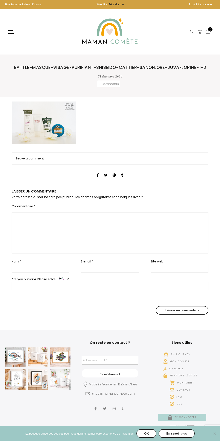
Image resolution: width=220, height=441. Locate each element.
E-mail (87, 261)
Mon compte (176, 361)
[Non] (214, 433)
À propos (173, 368)
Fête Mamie (116, 4)
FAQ (176, 397)
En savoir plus (176, 433)
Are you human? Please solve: (110, 284)
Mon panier (182, 382)
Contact (180, 389)
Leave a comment (30, 158)
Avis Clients (176, 354)
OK (146, 433)
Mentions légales (180, 375)
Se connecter (182, 417)
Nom (16, 261)
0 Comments (109, 84)
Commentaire (23, 206)
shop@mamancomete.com (113, 393)
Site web (157, 261)
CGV (176, 404)
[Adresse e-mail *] (110, 360)
